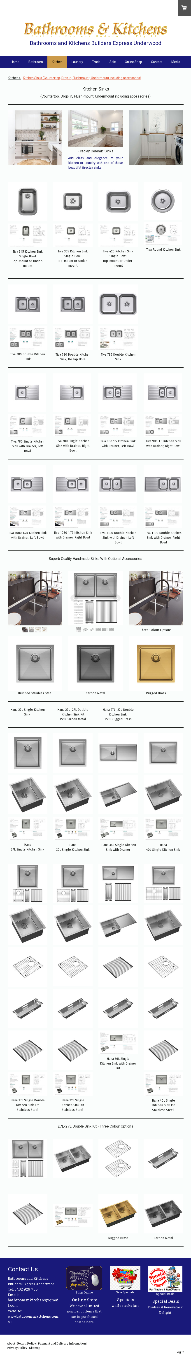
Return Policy (26, 1343)
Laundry (77, 62)
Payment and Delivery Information (62, 1343)
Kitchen (57, 62)
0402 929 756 (25, 1289)
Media (175, 62)
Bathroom (35, 62)
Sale (112, 62)
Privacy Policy (17, 1347)
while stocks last (125, 1305)
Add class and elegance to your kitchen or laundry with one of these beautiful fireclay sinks (95, 163)
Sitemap (34, 1347)
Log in (179, 1352)
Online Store (84, 1300)
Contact (156, 62)
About (11, 1343)
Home (15, 62)
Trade (96, 62)
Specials (125, 1299)
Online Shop (133, 62)
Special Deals (165, 1301)
